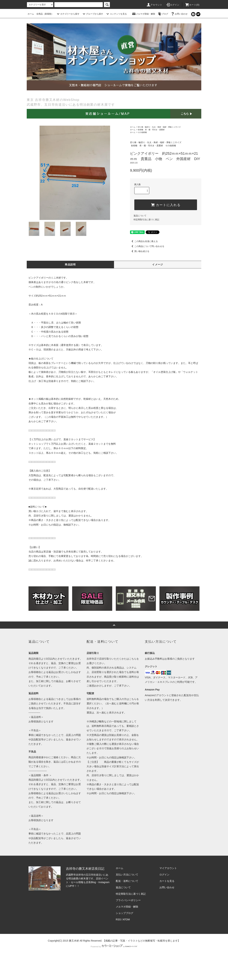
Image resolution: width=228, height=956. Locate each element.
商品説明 (70, 264)
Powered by (114, 946)
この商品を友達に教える (144, 241)
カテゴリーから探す (67, 14)
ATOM (126, 919)
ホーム (31, 14)
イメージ (157, 264)
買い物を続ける (139, 251)
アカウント (154, 5)
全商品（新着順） (44, 14)
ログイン (173, 5)
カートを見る (166, 881)
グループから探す (92, 14)
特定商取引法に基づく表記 (146, 219)
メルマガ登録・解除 (143, 14)
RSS (118, 919)
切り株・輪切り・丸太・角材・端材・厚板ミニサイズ (159, 127)
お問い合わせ (179, 14)
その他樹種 (142, 132)
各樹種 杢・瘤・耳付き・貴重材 (151, 130)
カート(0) (192, 5)
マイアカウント (168, 868)
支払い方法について (127, 874)
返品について (140, 215)
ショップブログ (124, 913)
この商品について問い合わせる (147, 246)
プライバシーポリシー (128, 900)
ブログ (162, 14)
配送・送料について (127, 881)
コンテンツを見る (116, 14)
